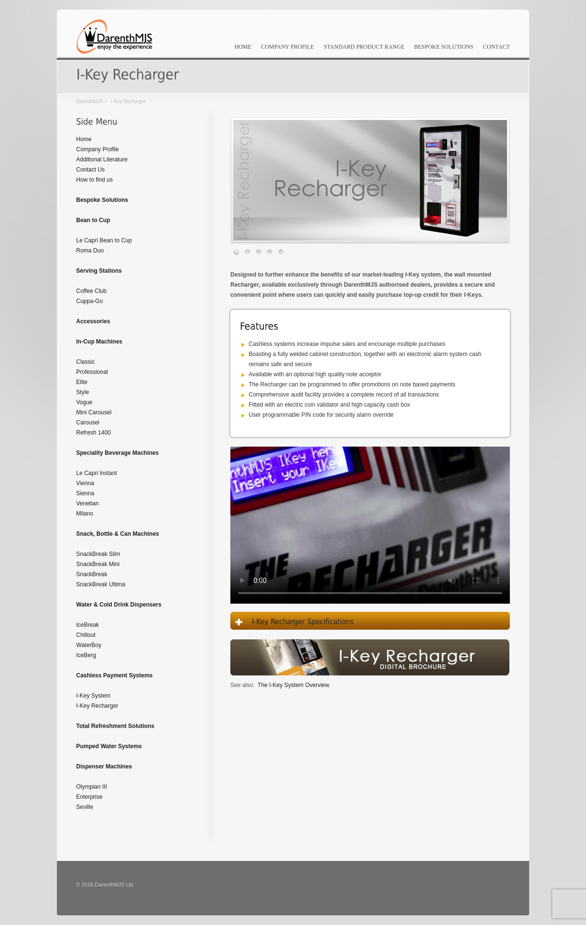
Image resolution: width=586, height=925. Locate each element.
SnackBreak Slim (98, 554)
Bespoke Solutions (443, 46)
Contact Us (90, 169)
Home (242, 46)
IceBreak (87, 624)
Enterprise (89, 796)
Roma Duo (90, 250)
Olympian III (91, 786)
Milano (84, 513)
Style (82, 392)
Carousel (87, 422)
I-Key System (93, 695)
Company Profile (287, 46)
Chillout (85, 635)
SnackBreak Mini (98, 564)
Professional (92, 372)
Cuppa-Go (89, 301)
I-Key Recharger (97, 705)
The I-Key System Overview (293, 685)
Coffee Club (91, 291)
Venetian (87, 503)
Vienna (85, 483)
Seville (84, 807)
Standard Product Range (364, 46)
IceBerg (86, 655)
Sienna (85, 493)
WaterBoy (88, 645)
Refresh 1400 (93, 432)
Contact (496, 46)
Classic (85, 361)
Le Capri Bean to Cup (104, 240)
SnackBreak (91, 574)
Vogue (84, 402)
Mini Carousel (93, 412)
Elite (81, 382)
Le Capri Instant (96, 473)
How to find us (94, 179)
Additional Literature (102, 159)
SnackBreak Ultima (100, 584)
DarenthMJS (89, 101)
